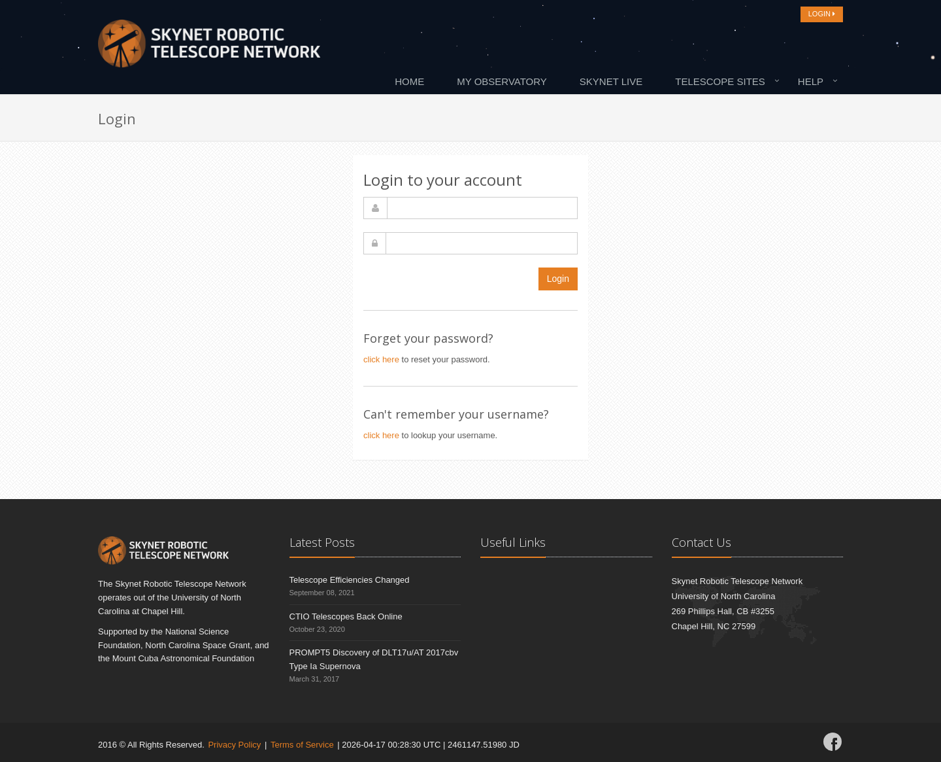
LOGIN (821, 14)
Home (409, 81)
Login (558, 278)
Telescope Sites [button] (720, 81)
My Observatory (502, 81)
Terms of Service (302, 745)
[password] (482, 243)
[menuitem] (413, 81)
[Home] (209, 47)
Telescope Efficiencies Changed (349, 580)
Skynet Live (611, 81)
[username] (482, 208)
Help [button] (810, 81)
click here (381, 359)
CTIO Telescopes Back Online (346, 616)
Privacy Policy (234, 745)
